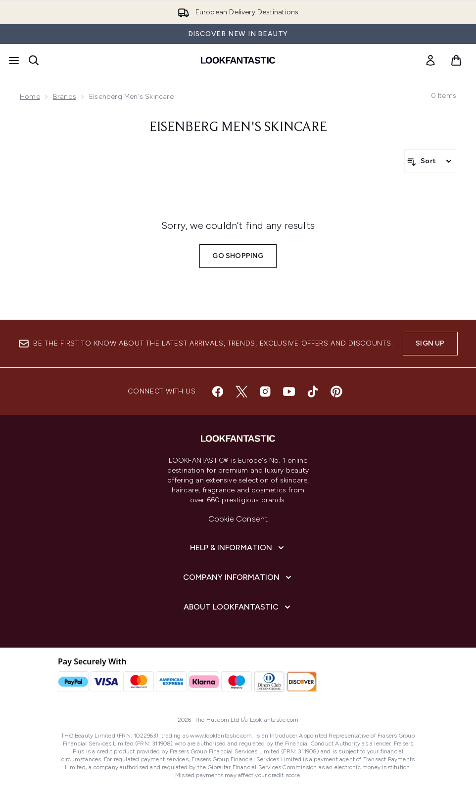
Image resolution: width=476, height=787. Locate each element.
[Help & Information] (238, 548)
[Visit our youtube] (289, 391)
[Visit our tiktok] (313, 391)
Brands (64, 96)
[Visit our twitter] (241, 391)
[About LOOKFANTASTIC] (238, 607)
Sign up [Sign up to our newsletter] (430, 343)
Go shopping (237, 256)
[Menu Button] (14, 60)
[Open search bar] (34, 60)
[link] (430, 60)
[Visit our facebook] (218, 391)
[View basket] (456, 60)
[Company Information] (238, 577)
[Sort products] (430, 161)
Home (30, 96)
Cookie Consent (238, 519)
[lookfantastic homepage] (238, 60)
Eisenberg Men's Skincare (238, 127)
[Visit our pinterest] (336, 391)
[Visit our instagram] (265, 391)
